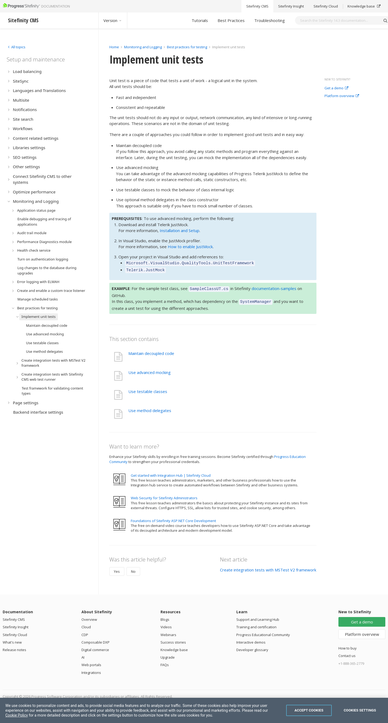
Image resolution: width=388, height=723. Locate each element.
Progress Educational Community (263, 631)
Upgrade (168, 654)
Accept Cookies (308, 710)
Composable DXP (95, 639)
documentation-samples (274, 286)
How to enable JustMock (190, 246)
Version (112, 20)
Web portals (91, 661)
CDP (84, 631)
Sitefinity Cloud (15, 631)
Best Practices (231, 20)
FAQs (165, 661)
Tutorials (200, 20)
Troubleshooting (269, 20)
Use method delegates (149, 407)
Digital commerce (95, 646)
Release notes (14, 646)
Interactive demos (251, 639)
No (133, 568)
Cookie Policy (16, 715)
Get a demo (336, 88)
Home (114, 47)
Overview (89, 616)
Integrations (91, 669)
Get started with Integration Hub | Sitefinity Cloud (171, 472)
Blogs (165, 616)
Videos (166, 623)
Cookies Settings (360, 710)
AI (82, 654)
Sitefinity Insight (15, 623)
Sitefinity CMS (14, 616)
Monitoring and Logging (143, 47)
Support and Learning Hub (257, 616)
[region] (194, 710)
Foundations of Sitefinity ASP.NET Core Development (173, 517)
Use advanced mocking (149, 369)
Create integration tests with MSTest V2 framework (268, 566)
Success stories (173, 639)
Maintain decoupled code (151, 350)
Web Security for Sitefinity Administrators (164, 494)
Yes (117, 568)
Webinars (168, 631)
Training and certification (256, 623)
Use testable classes (147, 388)
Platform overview (341, 96)
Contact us (347, 652)
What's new (12, 639)
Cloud (86, 623)
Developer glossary (252, 646)
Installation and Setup (179, 230)
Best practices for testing (187, 47)
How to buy (347, 645)
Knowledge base (174, 646)
